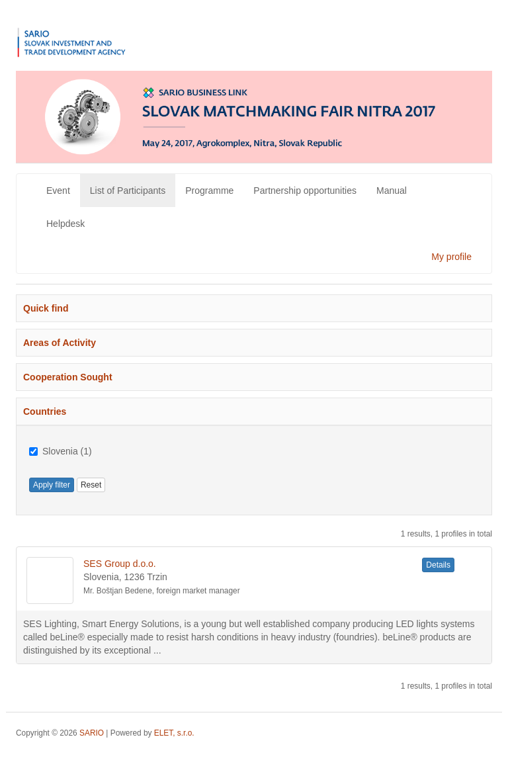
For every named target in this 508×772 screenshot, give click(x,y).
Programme (209, 190)
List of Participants (127, 190)
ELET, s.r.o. (174, 733)
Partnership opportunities (305, 190)
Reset (91, 485)
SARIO (91, 733)
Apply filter (51, 485)
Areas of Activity (59, 342)
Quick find (45, 308)
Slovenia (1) (60, 451)
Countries (44, 411)
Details (438, 565)
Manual (391, 190)
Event (58, 190)
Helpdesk (65, 223)
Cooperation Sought (67, 377)
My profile (451, 256)
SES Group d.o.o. (119, 563)
